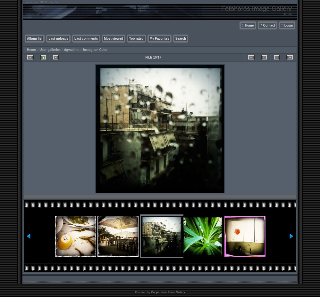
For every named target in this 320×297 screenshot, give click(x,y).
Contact (269, 25)
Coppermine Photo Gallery (168, 292)
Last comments (86, 38)
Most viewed (113, 38)
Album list (34, 38)
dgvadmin (71, 50)
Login (288, 25)
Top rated (136, 38)
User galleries (50, 50)
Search (180, 38)
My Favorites (159, 38)
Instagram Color (95, 50)
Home (249, 25)
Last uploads (58, 38)
